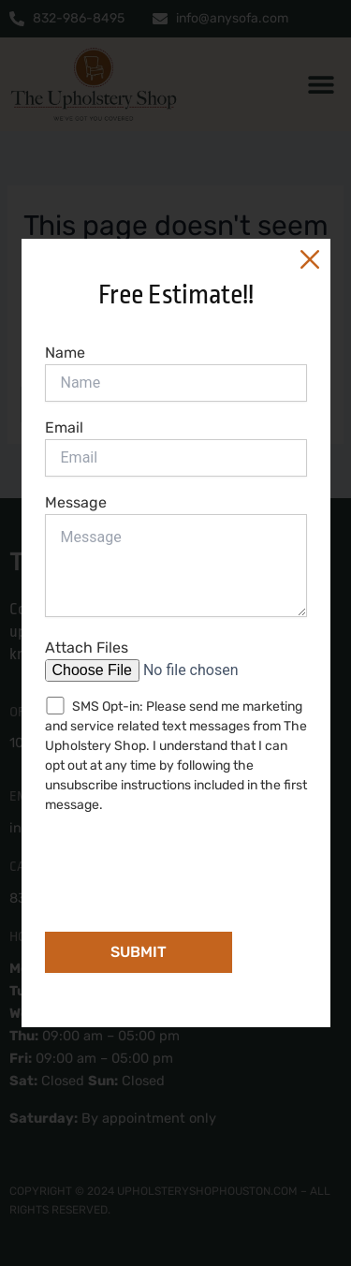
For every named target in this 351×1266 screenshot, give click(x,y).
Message (176, 557)
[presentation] (187, 867)
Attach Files (176, 660)
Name (176, 373)
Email (176, 448)
